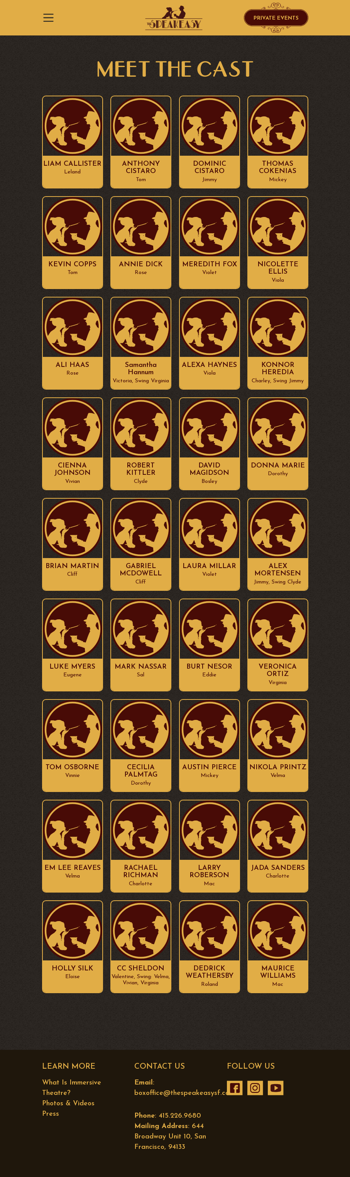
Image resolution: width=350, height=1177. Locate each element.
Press (50, 1114)
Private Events (276, 18)
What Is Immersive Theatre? (71, 1088)
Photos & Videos (68, 1103)
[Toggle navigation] (51, 18)
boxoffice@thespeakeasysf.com (184, 1093)
